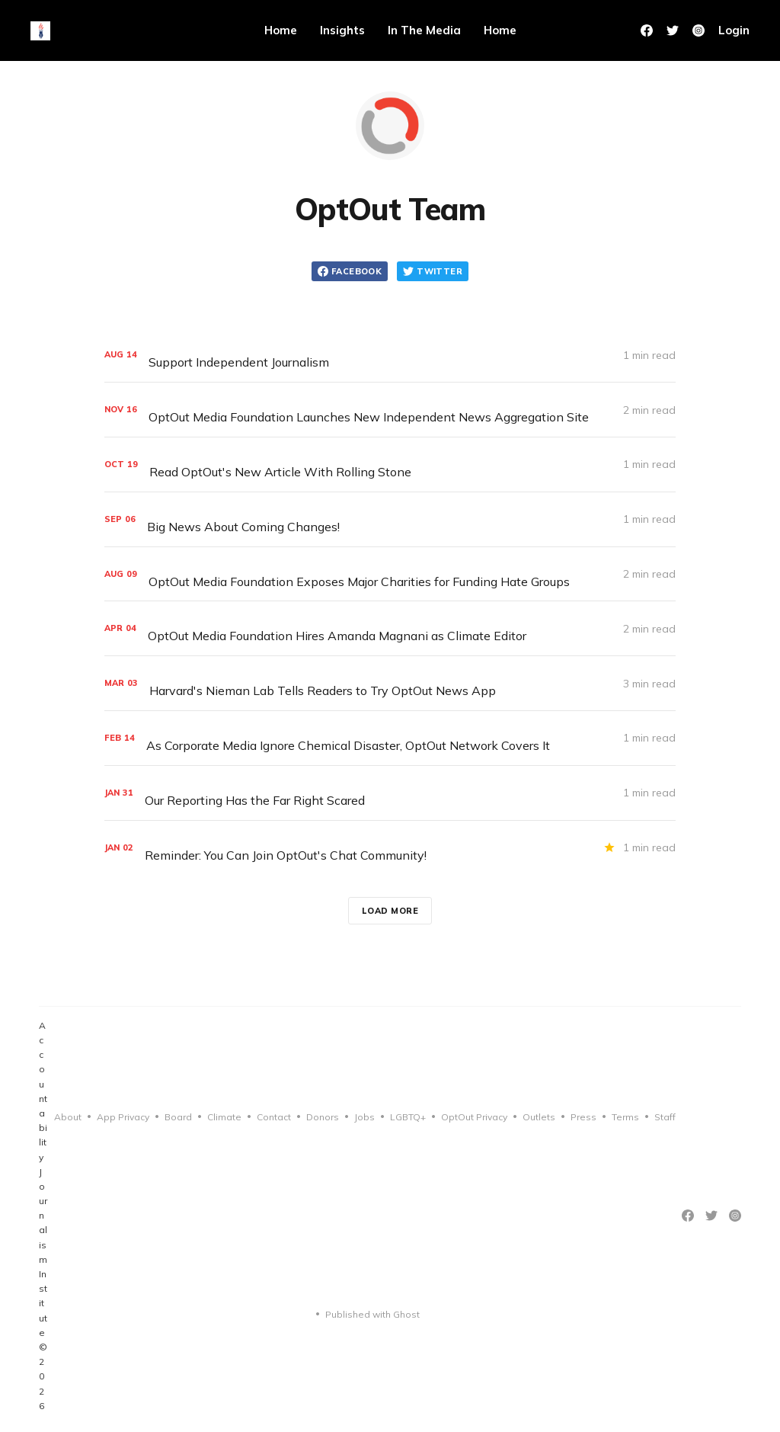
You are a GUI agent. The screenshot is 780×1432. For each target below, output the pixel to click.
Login (734, 30)
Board (178, 1117)
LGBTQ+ (408, 1117)
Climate (224, 1117)
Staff (665, 1117)
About (68, 1117)
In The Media (424, 30)
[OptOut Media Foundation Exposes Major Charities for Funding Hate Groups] (390, 574)
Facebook (350, 271)
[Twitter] (673, 30)
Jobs (364, 1117)
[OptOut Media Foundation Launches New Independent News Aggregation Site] (390, 410)
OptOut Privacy (474, 1117)
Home (280, 30)
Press (583, 1117)
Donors (322, 1117)
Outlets (539, 1117)
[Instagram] (735, 1215)
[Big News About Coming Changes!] (390, 519)
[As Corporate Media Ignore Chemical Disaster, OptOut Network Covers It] (390, 738)
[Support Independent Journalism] (390, 355)
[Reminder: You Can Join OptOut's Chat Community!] (390, 848)
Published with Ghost (372, 1314)
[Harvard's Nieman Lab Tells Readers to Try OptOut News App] (390, 683)
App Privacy (123, 1117)
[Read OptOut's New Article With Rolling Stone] (390, 464)
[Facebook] (647, 30)
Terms (625, 1117)
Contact (274, 1117)
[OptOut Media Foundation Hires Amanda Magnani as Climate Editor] (390, 628)
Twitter (432, 271)
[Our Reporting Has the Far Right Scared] (390, 793)
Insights (342, 30)
